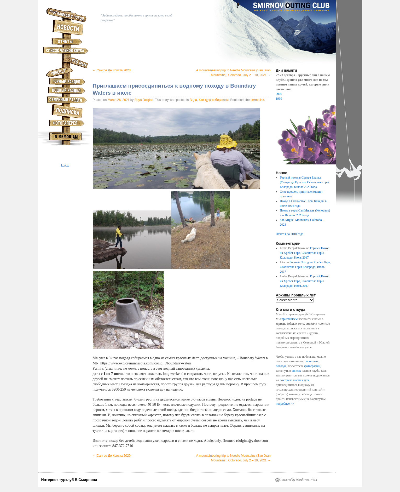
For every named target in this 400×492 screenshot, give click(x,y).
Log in (65, 165)
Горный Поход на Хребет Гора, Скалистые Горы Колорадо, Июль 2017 (304, 252)
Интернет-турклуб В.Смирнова (69, 480)
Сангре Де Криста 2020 (112, 70)
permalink (257, 100)
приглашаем (289, 319)
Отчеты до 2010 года (289, 234)
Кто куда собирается (214, 100)
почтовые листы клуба (294, 380)
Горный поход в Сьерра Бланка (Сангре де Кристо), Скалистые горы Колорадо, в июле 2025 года (304, 182)
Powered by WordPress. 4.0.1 (299, 480)
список (296, 371)
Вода (193, 100)
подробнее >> (285, 403)
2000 (279, 94)
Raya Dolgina (144, 100)
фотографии (312, 366)
